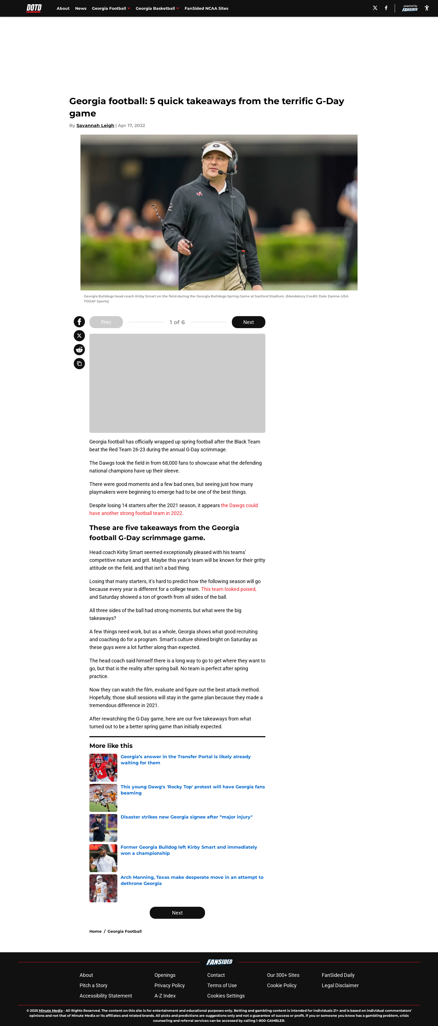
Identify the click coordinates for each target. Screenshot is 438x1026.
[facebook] (386, 8)
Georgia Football (125, 931)
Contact (216, 975)
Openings (164, 975)
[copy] (79, 363)
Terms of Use (222, 985)
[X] (375, 8)
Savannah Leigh (95, 125)
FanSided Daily (338, 975)
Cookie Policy (282, 985)
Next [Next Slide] (248, 322)
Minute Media (51, 1010)
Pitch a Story (94, 985)
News (80, 8)
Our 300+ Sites (283, 975)
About (63, 8)
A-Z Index (165, 996)
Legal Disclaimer (340, 985)
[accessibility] (427, 8)
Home (95, 931)
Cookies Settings (226, 996)
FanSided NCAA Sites (206, 8)
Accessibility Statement (106, 996)
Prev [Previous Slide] (106, 322)
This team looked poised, (228, 589)
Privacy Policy (169, 985)
